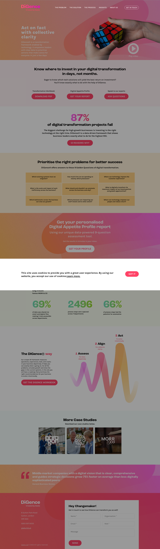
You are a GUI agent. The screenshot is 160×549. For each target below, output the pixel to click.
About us (114, 7)
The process (90, 7)
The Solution (75, 7)
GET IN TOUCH (131, 8)
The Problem (60, 7)
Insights (103, 7)
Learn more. (73, 276)
